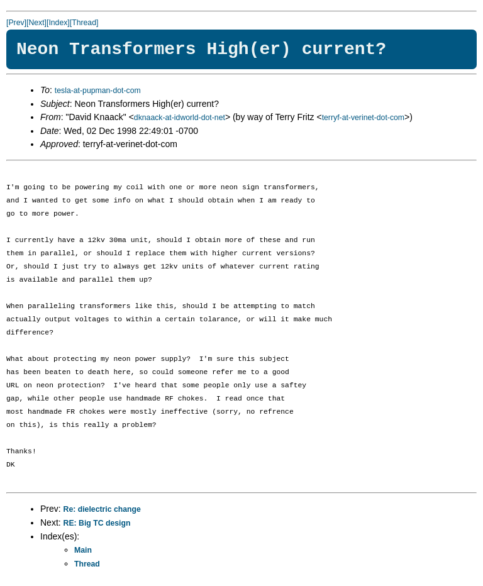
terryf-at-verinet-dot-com (363, 117)
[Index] (58, 22)
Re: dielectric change (102, 509)
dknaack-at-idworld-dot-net (179, 117)
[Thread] (84, 22)
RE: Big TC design (97, 523)
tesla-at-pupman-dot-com (98, 90)
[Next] (36, 22)
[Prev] (16, 22)
